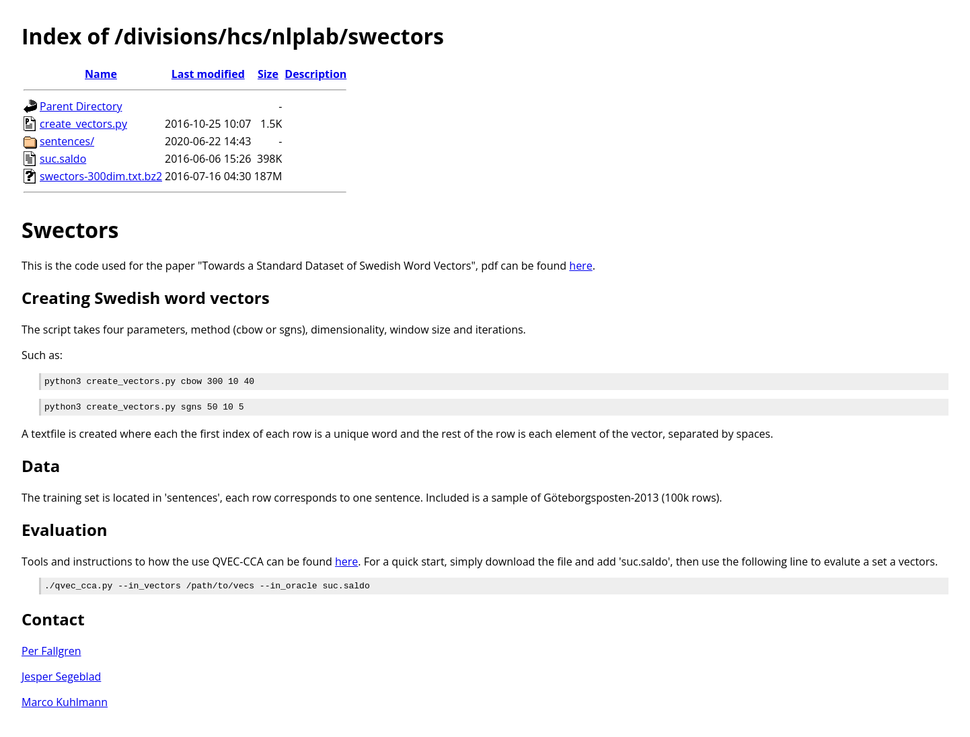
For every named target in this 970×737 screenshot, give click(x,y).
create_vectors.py (83, 123)
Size (268, 74)
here (580, 265)
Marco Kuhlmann (65, 708)
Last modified (208, 74)
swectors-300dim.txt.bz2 (101, 176)
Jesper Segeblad (61, 682)
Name (101, 74)
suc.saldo (63, 158)
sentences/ (67, 141)
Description (315, 74)
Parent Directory (81, 106)
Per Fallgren (51, 657)
